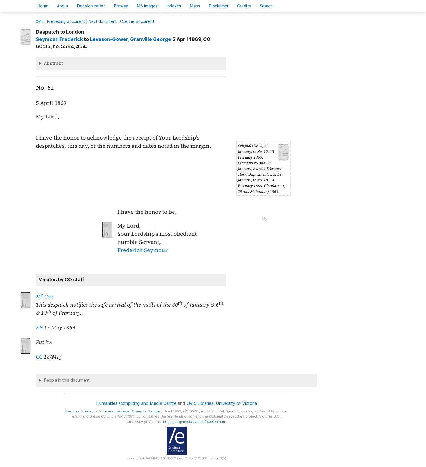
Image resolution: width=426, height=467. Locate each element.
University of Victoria (236, 403)
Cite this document (137, 21)
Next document (103, 21)
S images (147, 6)
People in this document (67, 380)
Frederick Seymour (142, 250)
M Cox (45, 296)
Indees (173, 6)
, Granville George (130, 39)
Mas (195, 6)
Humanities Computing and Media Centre (136, 403)
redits (244, 6)
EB (39, 327)
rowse (121, 6)
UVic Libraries (200, 403)
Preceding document (66, 21)
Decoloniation (91, 6)
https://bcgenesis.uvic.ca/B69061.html (194, 422)
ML (39, 21)
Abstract (53, 63)
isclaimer (218, 6)
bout (62, 6)
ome (42, 6)
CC (39, 357)
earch (266, 6)
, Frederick (59, 39)
